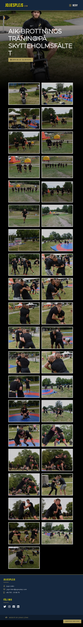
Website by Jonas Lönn (18, 617)
